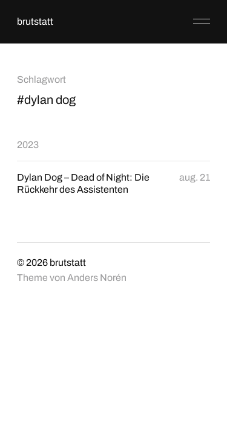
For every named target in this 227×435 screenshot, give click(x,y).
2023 (28, 145)
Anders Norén (97, 277)
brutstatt (35, 21)
